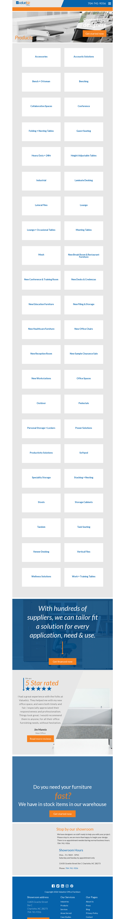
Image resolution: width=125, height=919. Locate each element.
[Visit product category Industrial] (41, 183)
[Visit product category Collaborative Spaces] (41, 109)
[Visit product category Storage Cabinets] (84, 505)
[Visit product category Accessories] (41, 60)
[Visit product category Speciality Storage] (41, 480)
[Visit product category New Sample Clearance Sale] (84, 357)
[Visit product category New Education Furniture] (41, 307)
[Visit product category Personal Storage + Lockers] (41, 431)
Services (64, 909)
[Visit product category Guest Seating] (84, 134)
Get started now (94, 33)
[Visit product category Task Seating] (84, 530)
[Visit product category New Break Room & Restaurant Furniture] (84, 258)
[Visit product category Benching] (84, 84)
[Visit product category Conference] (84, 109)
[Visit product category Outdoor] (41, 406)
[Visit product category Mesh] (41, 258)
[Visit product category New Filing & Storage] (84, 307)
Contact (89, 917)
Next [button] (114, 712)
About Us (90, 901)
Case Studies (66, 917)
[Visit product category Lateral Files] (41, 208)
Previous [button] (10, 712)
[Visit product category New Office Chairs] (84, 332)
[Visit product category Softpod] (84, 456)
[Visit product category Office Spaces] (84, 381)
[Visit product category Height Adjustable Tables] (84, 159)
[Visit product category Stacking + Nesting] (84, 480)
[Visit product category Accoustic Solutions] (84, 60)
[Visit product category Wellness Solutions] (41, 579)
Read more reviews (40, 738)
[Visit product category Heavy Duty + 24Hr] (41, 159)
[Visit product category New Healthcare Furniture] (41, 332)
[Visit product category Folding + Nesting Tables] (41, 134)
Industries (65, 901)
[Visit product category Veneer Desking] (41, 555)
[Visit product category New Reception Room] (41, 357)
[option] (62, 712)
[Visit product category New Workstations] (41, 381)
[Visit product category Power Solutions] (84, 431)
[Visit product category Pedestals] (84, 406)
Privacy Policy (92, 913)
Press (88, 905)
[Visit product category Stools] (41, 505)
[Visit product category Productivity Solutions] (41, 456)
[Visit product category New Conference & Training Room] (41, 282)
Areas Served (66, 913)
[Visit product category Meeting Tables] (84, 233)
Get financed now (62, 661)
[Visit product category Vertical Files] (84, 555)
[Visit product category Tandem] (41, 530)
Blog (88, 909)
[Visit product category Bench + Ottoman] (41, 84)
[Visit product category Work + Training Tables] (84, 579)
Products (64, 905)
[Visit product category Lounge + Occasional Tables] (41, 233)
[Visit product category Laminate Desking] (84, 183)
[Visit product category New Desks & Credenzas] (84, 282)
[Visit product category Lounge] (84, 208)
